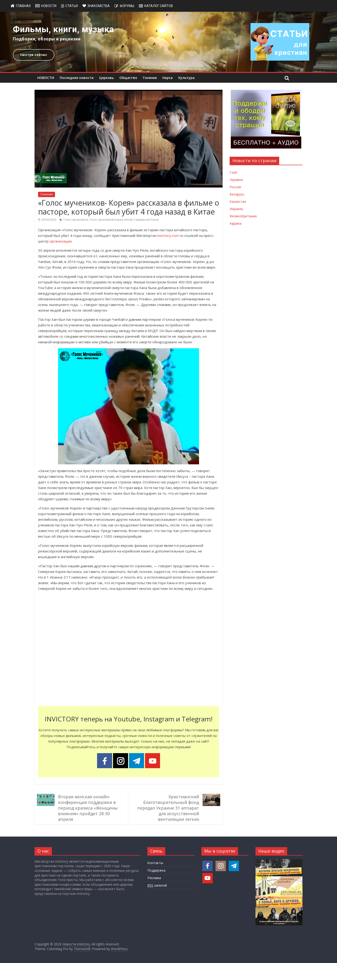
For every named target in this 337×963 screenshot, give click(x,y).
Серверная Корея (146, 220)
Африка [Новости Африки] (236, 223)
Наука (167, 77)
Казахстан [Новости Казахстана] (238, 201)
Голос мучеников (75, 220)
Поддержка (156, 870)
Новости (48, 6)
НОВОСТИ (45, 77)
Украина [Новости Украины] (236, 179)
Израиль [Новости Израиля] (236, 209)
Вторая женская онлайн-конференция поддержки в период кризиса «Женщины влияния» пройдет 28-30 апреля (88, 808)
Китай (128, 220)
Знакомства (98, 6)
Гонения (150, 77)
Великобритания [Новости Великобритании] (243, 216)
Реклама (154, 878)
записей (157, 885)
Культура (186, 77)
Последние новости (77, 77)
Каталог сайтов (158, 6)
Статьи (71, 6)
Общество (128, 77)
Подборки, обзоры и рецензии (47, 38)
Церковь (106, 77)
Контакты (155, 863)
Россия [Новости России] (235, 187)
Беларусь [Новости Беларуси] (237, 194)
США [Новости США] (233, 172)
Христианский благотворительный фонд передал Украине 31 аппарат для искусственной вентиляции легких (168, 808)
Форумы (127, 6)
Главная (23, 6)
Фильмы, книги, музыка (63, 29)
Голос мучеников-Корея (106, 220)
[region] (168, 42)
